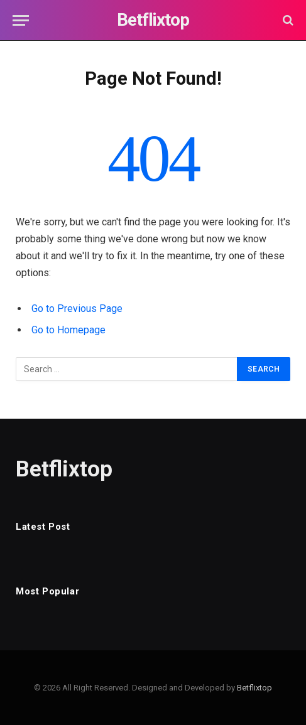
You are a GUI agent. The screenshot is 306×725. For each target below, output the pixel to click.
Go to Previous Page (77, 308)
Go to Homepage (68, 330)
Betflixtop (254, 687)
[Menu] (21, 20)
